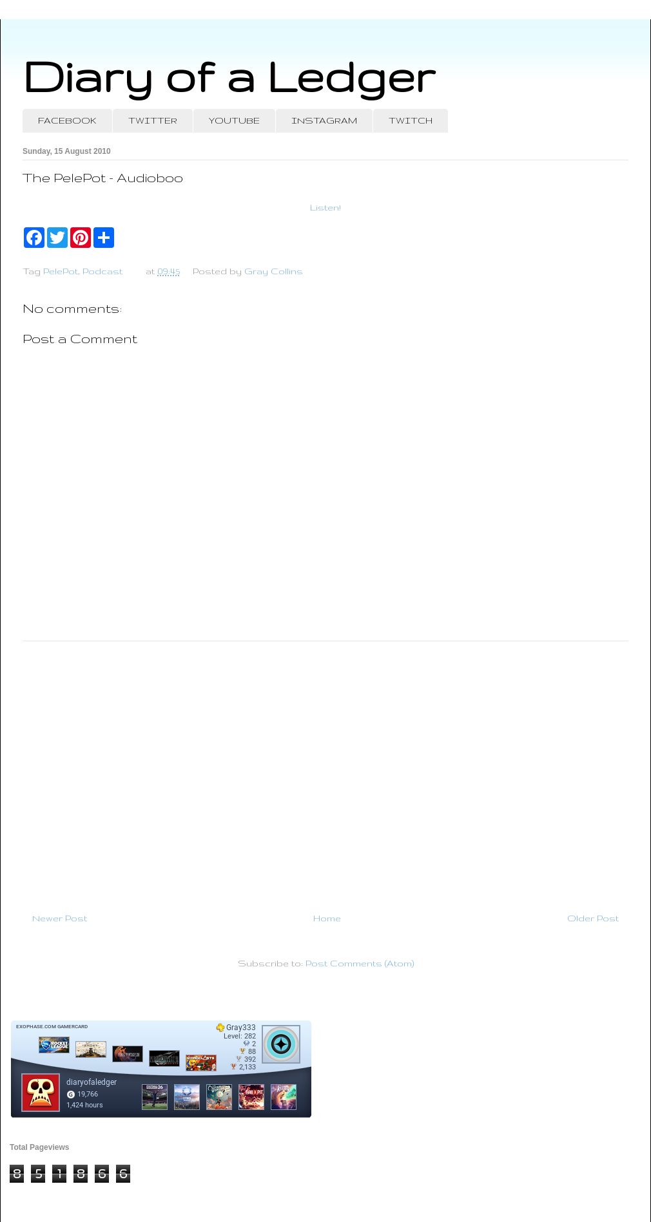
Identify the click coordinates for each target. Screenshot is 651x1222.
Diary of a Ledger (229, 75)
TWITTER (152, 120)
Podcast (102, 271)
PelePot (60, 271)
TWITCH (410, 120)
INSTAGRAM (324, 120)
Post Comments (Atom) (360, 963)
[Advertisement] (325, 771)
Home (327, 918)
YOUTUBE (234, 120)
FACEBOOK (67, 120)
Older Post (593, 918)
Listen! (325, 207)
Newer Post (59, 918)
